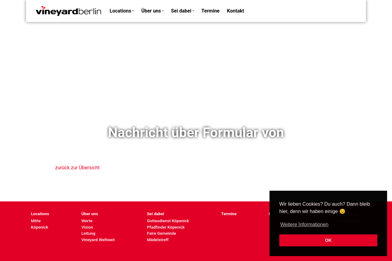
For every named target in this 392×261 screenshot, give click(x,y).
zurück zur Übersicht (77, 168)
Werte (86, 220)
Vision (87, 227)
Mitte (36, 220)
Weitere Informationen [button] (304, 224)
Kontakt (235, 11)
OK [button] (328, 240)
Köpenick (39, 227)
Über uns (151, 11)
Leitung (88, 233)
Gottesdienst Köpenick (168, 220)
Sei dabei (181, 11)
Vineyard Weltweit (98, 239)
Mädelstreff (158, 239)
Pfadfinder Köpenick (166, 227)
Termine (211, 11)
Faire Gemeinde (161, 233)
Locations (120, 11)
